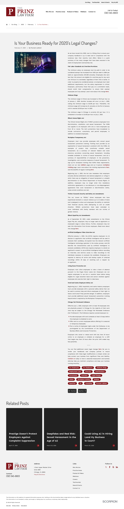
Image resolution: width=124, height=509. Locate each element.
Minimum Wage (102, 367)
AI (80, 383)
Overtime (84, 375)
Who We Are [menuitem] (50, 12)
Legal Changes (96, 375)
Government (73, 375)
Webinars (76, 476)
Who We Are (76, 467)
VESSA (71, 379)
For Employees (74, 367)
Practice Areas (77, 470)
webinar (83, 165)
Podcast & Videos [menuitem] (72, 12)
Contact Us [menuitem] (92, 12)
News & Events (105, 2)
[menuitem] (8, 506)
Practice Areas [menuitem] (60, 12)
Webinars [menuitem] (83, 12)
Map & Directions (39, 474)
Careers (75, 479)
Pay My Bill (114, 2)
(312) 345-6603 (111, 13)
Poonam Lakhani (101, 383)
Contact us (71, 358)
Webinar (96, 379)
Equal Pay (72, 383)
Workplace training (84, 379)
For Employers (88, 367)
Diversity (88, 371)
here (107, 91)
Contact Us (76, 488)
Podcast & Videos (78, 473)
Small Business (100, 371)
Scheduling (88, 383)
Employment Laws (75, 371)
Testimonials (96, 2)
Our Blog (87, 2)
